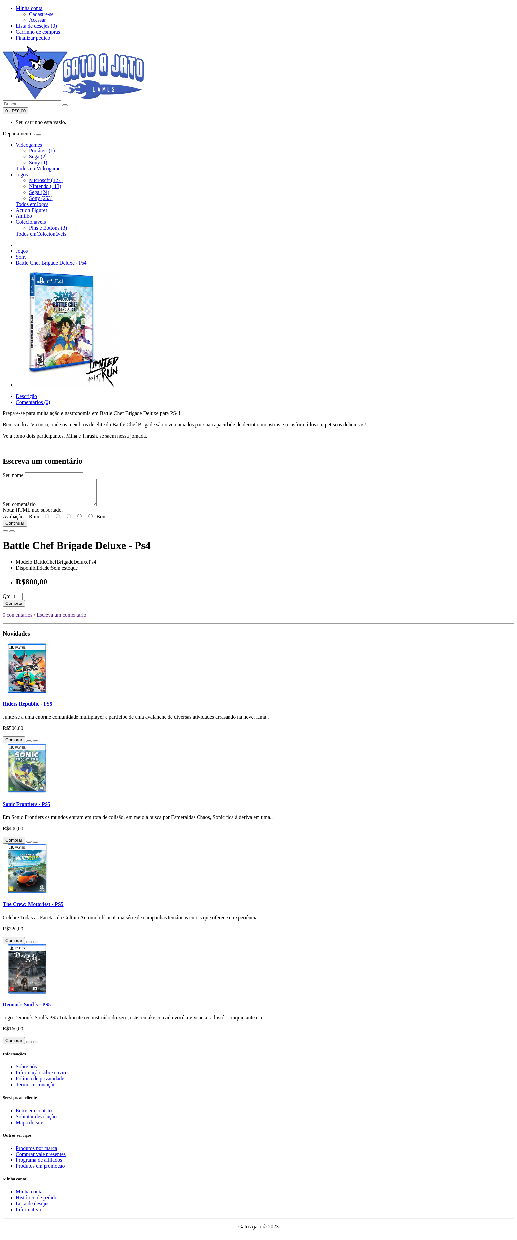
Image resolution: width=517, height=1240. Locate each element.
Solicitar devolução (36, 1121)
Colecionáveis (31, 222)
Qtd (7, 601)
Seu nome (13, 475)
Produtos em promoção (40, 1171)
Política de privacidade (40, 1083)
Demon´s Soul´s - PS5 (27, 1009)
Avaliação (13, 521)
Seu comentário (19, 509)
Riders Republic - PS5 (27, 709)
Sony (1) (38, 162)
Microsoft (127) (46, 180)
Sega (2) (38, 156)
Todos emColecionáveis (41, 234)
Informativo (28, 1214)
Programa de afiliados (39, 1165)
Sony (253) (41, 198)
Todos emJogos (32, 204)
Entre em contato (34, 1115)
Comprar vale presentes (41, 1159)
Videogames (29, 144)
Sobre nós (26, 1071)
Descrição (26, 396)
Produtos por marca (36, 1153)
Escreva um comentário (61, 620)
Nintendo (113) (45, 186)
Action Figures (31, 210)
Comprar (13, 608)
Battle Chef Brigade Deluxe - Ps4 (51, 263)
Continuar (14, 528)
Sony (21, 257)
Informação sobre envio (41, 1077)
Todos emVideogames (39, 168)
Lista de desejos (32, 1208)
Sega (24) (39, 192)
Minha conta (29, 1196)
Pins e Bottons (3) (48, 228)
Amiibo (24, 216)
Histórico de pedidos (37, 1202)
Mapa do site (29, 1127)
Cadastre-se (41, 14)
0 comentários (17, 620)
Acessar (37, 20)
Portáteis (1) (42, 150)
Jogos (22, 174)
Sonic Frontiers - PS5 (26, 809)
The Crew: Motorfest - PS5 (33, 909)
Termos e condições (37, 1089)
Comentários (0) (33, 402)
